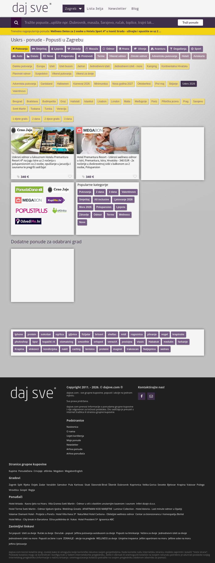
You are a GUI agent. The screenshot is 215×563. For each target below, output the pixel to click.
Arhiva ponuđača (76, 453)
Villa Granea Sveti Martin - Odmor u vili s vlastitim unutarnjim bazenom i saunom (91, 503)
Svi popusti (15, 533)
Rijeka (27, 484)
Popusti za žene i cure (50, 538)
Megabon (59, 470)
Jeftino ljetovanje (18, 543)
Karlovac (78, 484)
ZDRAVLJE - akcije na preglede (79, 538)
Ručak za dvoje (45, 533)
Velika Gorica (149, 484)
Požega (201, 484)
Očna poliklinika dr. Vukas (63, 519)
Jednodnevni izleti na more (23, 538)
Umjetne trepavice (128, 538)
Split (20, 484)
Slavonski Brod (99, 484)
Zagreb (73, 8)
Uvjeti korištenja (75, 435)
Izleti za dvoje (29, 533)
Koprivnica (135, 484)
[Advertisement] (172, 153)
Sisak (87, 484)
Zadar (42, 484)
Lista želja (95, 8)
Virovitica (14, 489)
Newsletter (117, 8)
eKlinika (48, 470)
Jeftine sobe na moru (179, 538)
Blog (135, 8)
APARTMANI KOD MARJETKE (97, 508)
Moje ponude (74, 440)
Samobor (62, 484)
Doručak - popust (64, 533)
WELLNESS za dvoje (106, 538)
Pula (70, 484)
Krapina (181, 484)
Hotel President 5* (88, 519)
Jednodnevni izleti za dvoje (173, 533)
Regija (31, 489)
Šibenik (112, 484)
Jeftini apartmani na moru (153, 538)
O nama (71, 431)
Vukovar (191, 484)
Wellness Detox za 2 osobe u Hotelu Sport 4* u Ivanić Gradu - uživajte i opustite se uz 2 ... (106, 31)
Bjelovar (171, 484)
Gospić (23, 489)
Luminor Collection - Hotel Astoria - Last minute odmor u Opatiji (148, 508)
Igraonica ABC (106, 519)
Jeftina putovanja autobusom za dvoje (94, 533)
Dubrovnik (122, 484)
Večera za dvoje (148, 533)
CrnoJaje (38, 470)
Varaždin (51, 484)
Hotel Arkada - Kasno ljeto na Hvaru (28, 503)
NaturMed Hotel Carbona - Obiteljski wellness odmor (105, 514)
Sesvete (162, 484)
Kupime (13, 470)
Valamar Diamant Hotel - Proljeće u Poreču (32, 514)
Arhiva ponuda (74, 449)
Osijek (34, 484)
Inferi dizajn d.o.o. (146, 503)
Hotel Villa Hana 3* (66, 514)
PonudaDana (25, 470)
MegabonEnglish (74, 470)
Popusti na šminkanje (127, 533)
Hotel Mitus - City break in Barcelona (28, 519)
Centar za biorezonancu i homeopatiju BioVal (159, 514)
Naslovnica (72, 426)
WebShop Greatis (72, 508)
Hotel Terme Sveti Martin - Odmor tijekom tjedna (35, 508)
